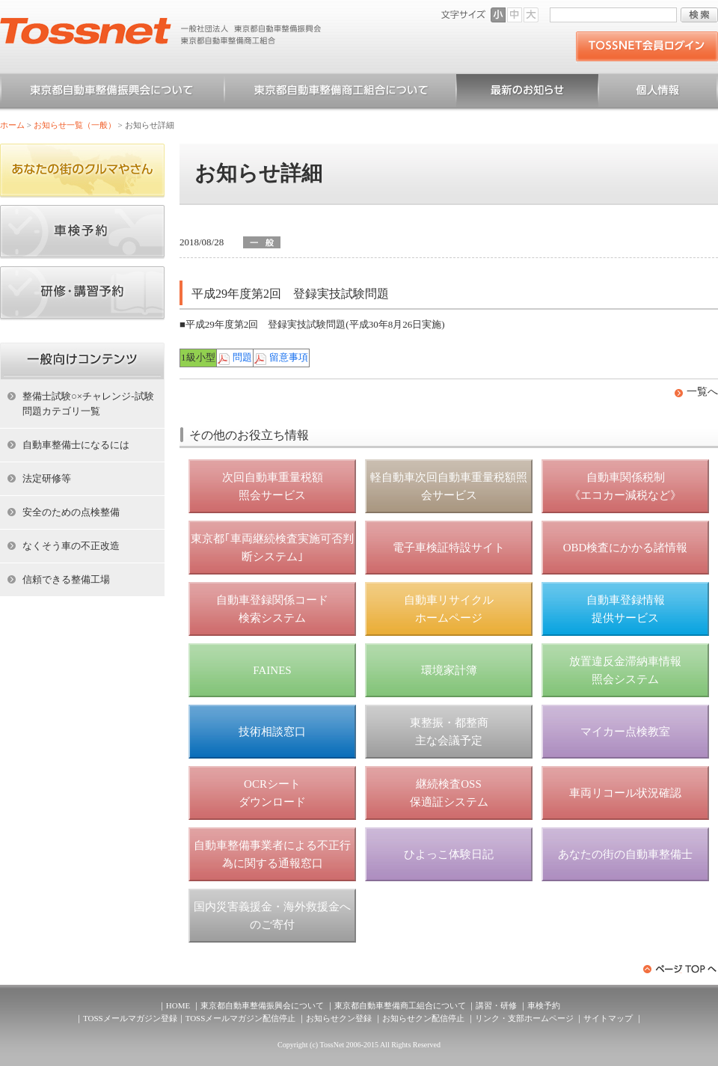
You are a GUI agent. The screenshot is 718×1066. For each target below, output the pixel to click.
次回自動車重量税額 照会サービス (272, 486)
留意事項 (288, 357)
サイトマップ (608, 1018)
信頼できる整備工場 (66, 579)
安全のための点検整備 (71, 512)
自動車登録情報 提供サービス (625, 609)
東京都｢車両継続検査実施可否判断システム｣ (272, 548)
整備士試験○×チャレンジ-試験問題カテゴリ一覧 (88, 403)
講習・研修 (496, 1005)
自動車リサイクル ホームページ (449, 609)
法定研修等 (46, 478)
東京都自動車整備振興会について (112, 92)
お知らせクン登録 (339, 1018)
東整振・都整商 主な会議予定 (449, 732)
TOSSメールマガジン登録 (130, 1018)
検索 (699, 14)
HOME (178, 1005)
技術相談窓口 (272, 732)
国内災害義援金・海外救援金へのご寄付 (272, 916)
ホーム (12, 124)
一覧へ (702, 391)
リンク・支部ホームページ (524, 1018)
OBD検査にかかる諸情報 (625, 548)
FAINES (272, 670)
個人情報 (658, 92)
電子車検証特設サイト (449, 548)
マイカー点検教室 (625, 732)
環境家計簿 (449, 670)
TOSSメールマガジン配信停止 (240, 1018)
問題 (242, 357)
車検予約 (543, 1005)
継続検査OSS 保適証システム (449, 793)
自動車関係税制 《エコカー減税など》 (625, 486)
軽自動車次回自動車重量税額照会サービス (448, 486)
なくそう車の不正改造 (71, 545)
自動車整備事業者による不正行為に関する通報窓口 (272, 854)
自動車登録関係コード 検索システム (272, 609)
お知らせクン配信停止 (423, 1018)
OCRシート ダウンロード (272, 793)
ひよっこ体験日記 (449, 854)
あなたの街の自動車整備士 (625, 854)
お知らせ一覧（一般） (527, 92)
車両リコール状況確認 (625, 793)
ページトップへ (680, 969)
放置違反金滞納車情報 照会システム (625, 670)
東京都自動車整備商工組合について (340, 92)
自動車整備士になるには (75, 444)
